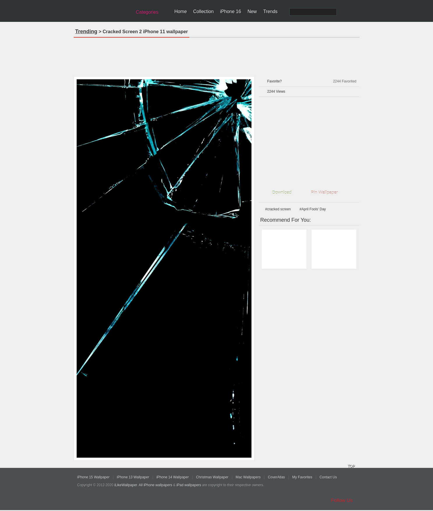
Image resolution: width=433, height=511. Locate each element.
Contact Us (328, 477)
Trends (270, 11)
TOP (351, 466)
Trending (86, 31)
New (252, 11)
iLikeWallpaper (126, 485)
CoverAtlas (276, 477)
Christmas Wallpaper (212, 477)
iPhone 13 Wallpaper (133, 477)
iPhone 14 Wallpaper (172, 477)
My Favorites (302, 477)
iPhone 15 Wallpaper (93, 477)
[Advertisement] (216, 55)
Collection (203, 11)
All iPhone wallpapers (155, 485)
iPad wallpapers (189, 485)
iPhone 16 (230, 11)
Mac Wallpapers (248, 477)
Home (180, 11)
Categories (147, 12)
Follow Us (342, 500)
